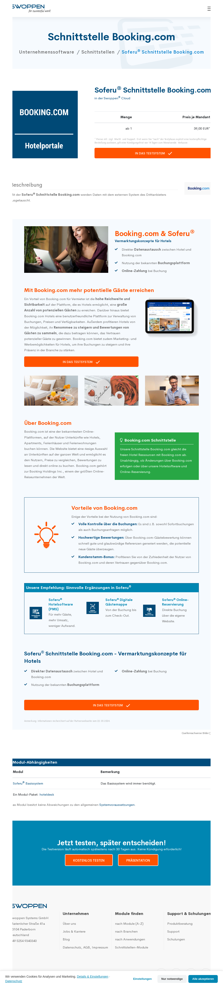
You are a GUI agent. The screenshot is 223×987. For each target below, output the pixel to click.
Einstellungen (142, 978)
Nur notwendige (172, 978)
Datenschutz (13, 981)
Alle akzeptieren (203, 978)
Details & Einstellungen (92, 976)
